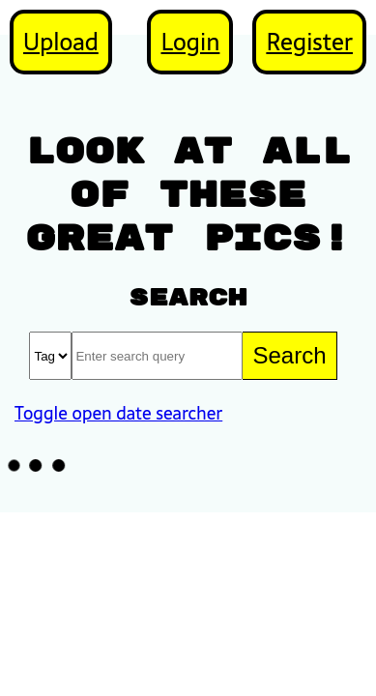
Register (309, 42)
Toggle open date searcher (118, 413)
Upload (61, 42)
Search (289, 355)
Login (189, 42)
